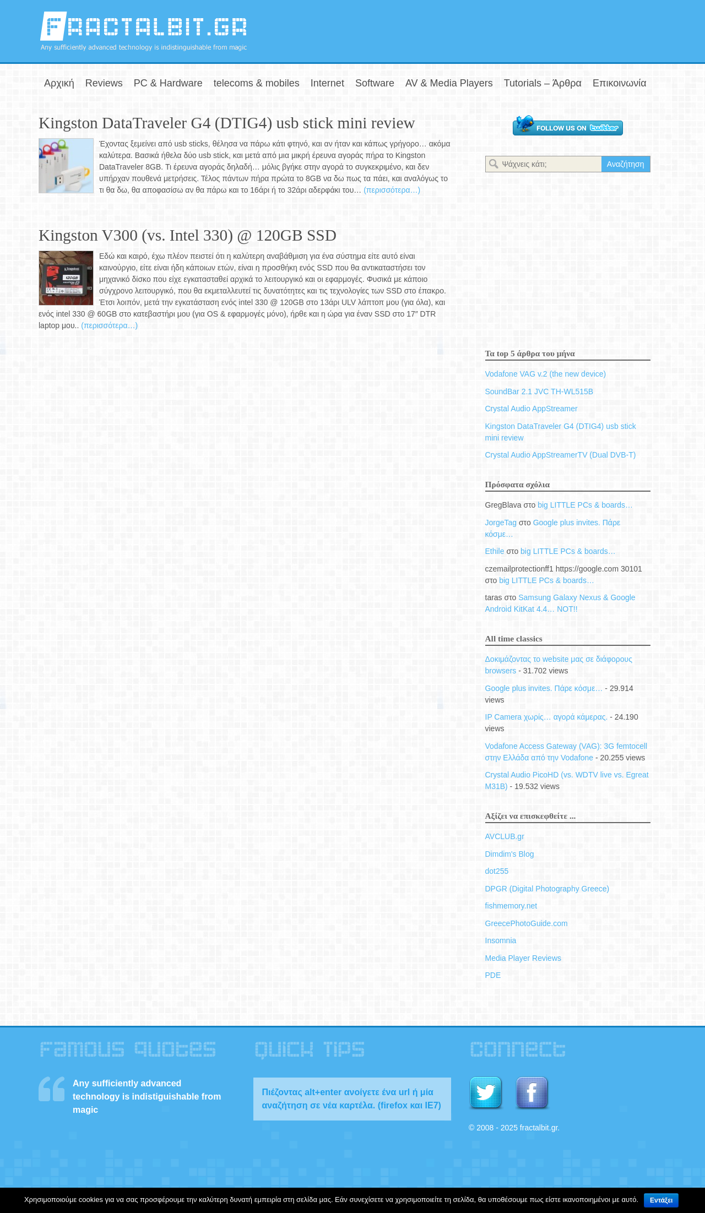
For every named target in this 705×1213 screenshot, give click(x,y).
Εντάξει (661, 1200)
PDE (493, 975)
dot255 (497, 871)
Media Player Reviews (523, 958)
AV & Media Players (449, 83)
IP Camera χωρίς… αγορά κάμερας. (546, 716)
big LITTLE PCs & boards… (585, 505)
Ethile (495, 551)
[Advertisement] (537, 29)
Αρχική (59, 83)
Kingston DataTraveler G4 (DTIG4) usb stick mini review (227, 123)
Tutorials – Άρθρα (543, 83)
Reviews (104, 83)
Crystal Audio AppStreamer (531, 408)
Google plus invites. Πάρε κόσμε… (544, 688)
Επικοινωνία (620, 83)
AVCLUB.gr (504, 836)
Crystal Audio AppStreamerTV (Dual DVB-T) (560, 454)
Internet (327, 83)
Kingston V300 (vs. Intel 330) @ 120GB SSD (188, 235)
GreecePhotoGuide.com (526, 923)
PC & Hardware (168, 83)
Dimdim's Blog (509, 854)
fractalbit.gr (143, 31)
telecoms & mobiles (257, 83)
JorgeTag (501, 522)
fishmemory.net (511, 905)
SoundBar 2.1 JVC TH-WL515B (539, 391)
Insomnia (501, 940)
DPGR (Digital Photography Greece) (547, 888)
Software (374, 83)
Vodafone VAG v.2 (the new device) (545, 373)
